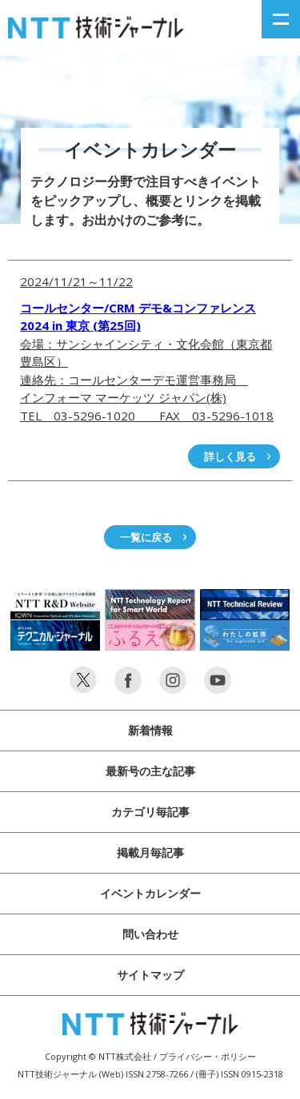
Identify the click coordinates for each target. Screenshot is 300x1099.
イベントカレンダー (150, 893)
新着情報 (150, 730)
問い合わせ (150, 934)
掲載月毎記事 (150, 852)
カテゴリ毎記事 (150, 811)
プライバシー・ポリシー (207, 1056)
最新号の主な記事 (150, 770)
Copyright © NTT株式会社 (98, 1056)
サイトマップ (150, 974)
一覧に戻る (146, 537)
